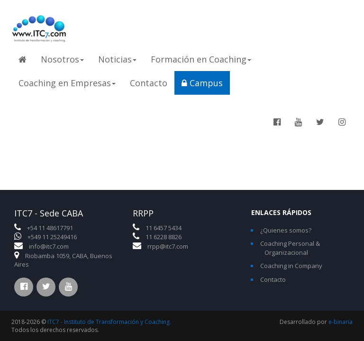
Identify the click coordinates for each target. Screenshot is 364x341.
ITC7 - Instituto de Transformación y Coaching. (109, 322)
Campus (202, 83)
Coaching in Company (291, 265)
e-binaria (340, 322)
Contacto (148, 83)
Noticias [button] (117, 59)
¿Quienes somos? (285, 230)
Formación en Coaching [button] (201, 59)
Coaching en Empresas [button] (67, 83)
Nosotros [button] (62, 59)
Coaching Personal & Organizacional (290, 248)
